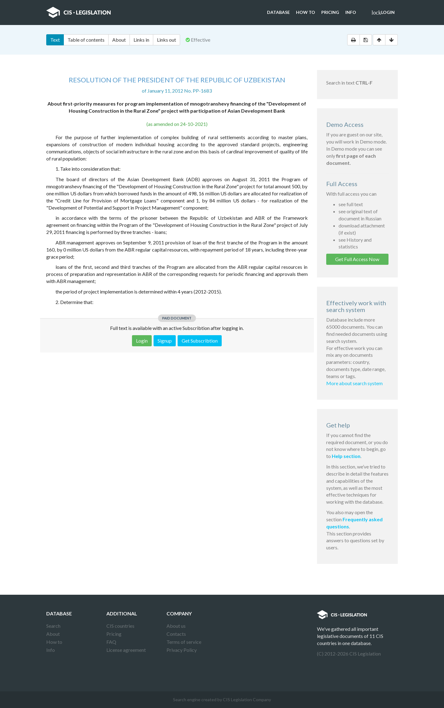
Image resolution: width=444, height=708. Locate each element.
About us (176, 626)
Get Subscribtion (200, 341)
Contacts (176, 634)
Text (55, 40)
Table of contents (86, 40)
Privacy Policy (181, 650)
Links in (141, 40)
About (119, 40)
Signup (165, 341)
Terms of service (183, 642)
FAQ (111, 642)
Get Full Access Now (357, 259)
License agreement (126, 650)
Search (53, 626)
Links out (166, 40)
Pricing (330, 12)
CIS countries (120, 626)
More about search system (354, 383)
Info (350, 12)
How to (305, 12)
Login (383, 12)
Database (278, 12)
